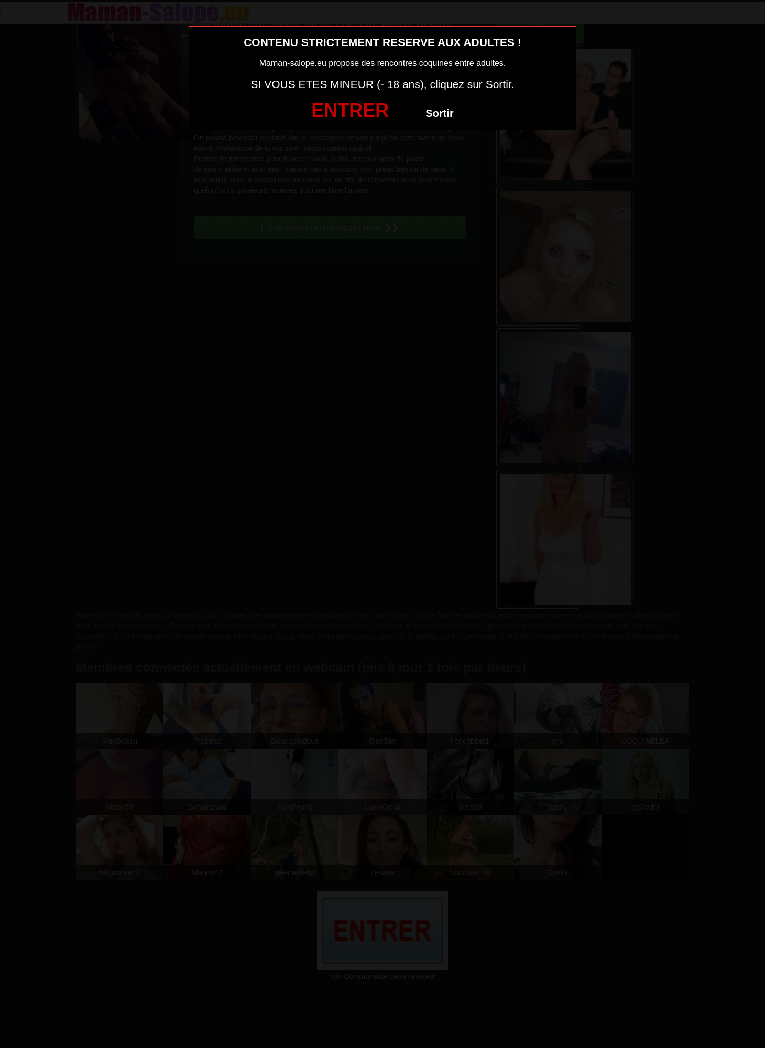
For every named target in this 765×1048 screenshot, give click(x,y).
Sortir (439, 113)
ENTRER (350, 110)
